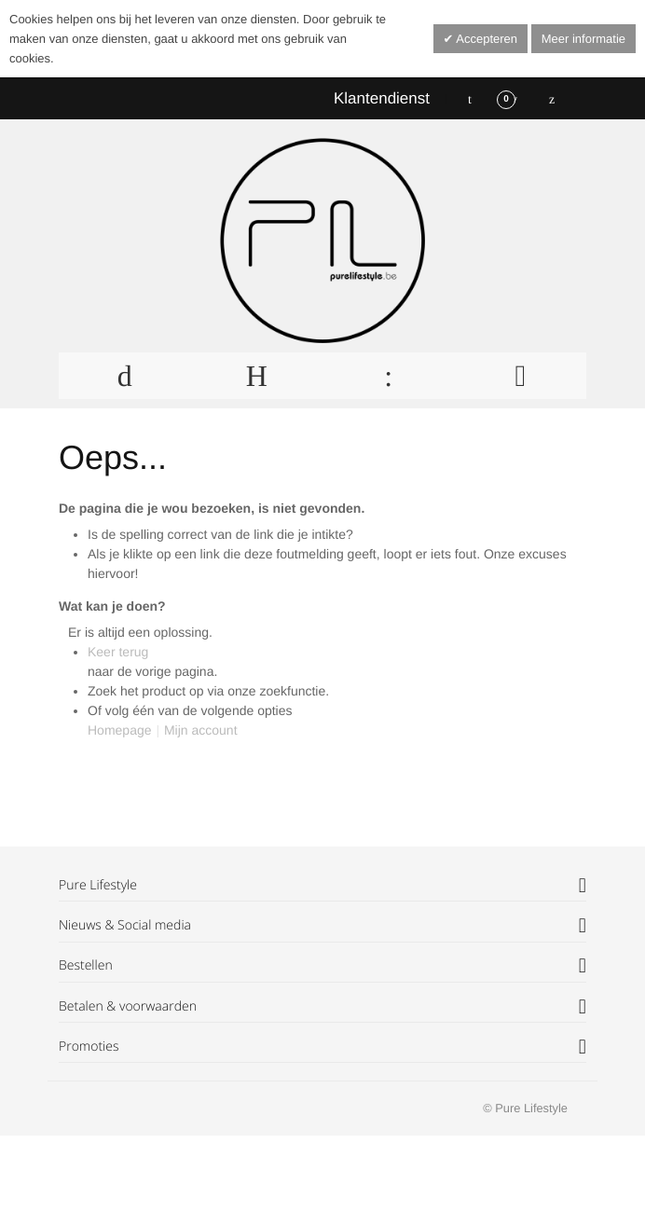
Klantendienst (382, 98)
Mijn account (201, 730)
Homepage (120, 730)
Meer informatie (583, 39)
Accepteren (485, 39)
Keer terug (118, 651)
